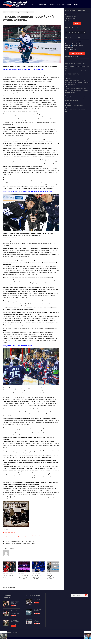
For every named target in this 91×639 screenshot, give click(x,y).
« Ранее (2, 632)
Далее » (86, 632)
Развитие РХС (42, 4)
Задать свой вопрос (77, 53)
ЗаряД (19, 541)
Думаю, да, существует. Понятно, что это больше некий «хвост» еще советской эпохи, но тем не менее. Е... (76, 90)
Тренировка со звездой (10, 532)
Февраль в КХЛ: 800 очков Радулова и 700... (9, 575)
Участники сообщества (71, 18)
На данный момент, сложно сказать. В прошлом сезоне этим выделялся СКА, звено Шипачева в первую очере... (76, 98)
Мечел (23, 541)
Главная (33, 4)
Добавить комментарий (9, 587)
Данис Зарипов (14, 541)
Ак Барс (7, 541)
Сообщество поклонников (75, 10)
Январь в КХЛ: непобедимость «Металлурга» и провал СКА (23, 576)
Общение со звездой (72, 37)
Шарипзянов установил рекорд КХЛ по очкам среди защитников (15, 622)
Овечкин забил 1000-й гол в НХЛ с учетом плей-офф (15, 612)
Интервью (51, 4)
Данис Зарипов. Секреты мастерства (37, 620)
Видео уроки (60, 4)
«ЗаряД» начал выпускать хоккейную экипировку (51, 576)
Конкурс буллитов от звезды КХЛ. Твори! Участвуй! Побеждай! (21, 536)
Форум (67, 20)
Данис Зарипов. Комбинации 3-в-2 (37, 610)
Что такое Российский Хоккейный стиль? (75, 63)
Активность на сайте (70, 16)
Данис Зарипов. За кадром (37, 600)
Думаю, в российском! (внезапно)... (74, 105)
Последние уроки (33, 595)
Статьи (69, 4)
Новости (75, 4)
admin (12, 548)
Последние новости (7, 596)
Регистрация (68, 14)
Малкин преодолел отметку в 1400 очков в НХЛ (15, 602)
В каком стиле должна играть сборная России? (77, 71)
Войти (77, 23)
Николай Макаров (30, 541)
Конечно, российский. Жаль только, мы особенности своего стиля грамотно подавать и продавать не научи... (77, 82)
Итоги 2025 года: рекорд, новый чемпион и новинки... (37, 576)
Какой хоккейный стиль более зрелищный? (76, 61)
